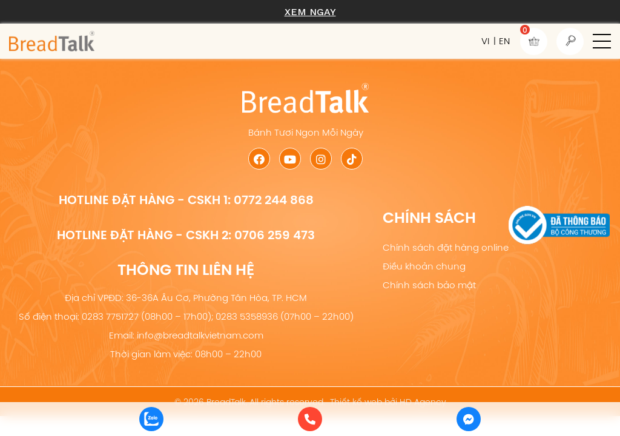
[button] (602, 41)
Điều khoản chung (424, 266)
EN (504, 41)
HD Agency (423, 402)
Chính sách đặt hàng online (446, 247)
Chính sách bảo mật (429, 285)
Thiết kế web (356, 402)
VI (485, 41)
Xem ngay (310, 12)
